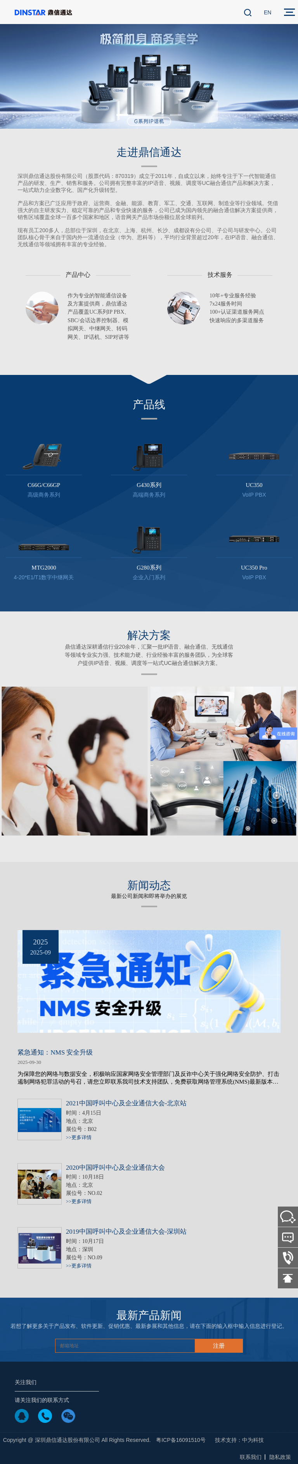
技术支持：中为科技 (239, 1440)
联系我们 (251, 1457)
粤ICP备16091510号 (181, 1440)
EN (267, 12)
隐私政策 (280, 1457)
